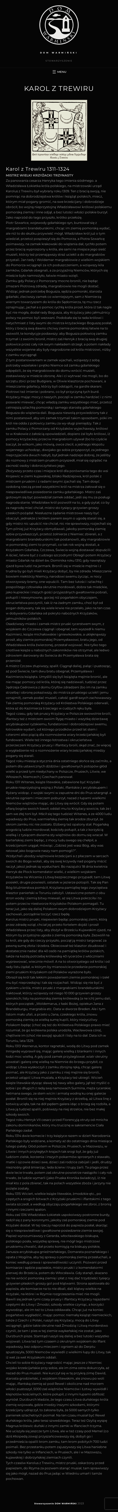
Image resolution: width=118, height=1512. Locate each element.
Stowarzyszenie (44, 1503)
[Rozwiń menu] (59, 72)
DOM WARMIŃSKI (59, 52)
